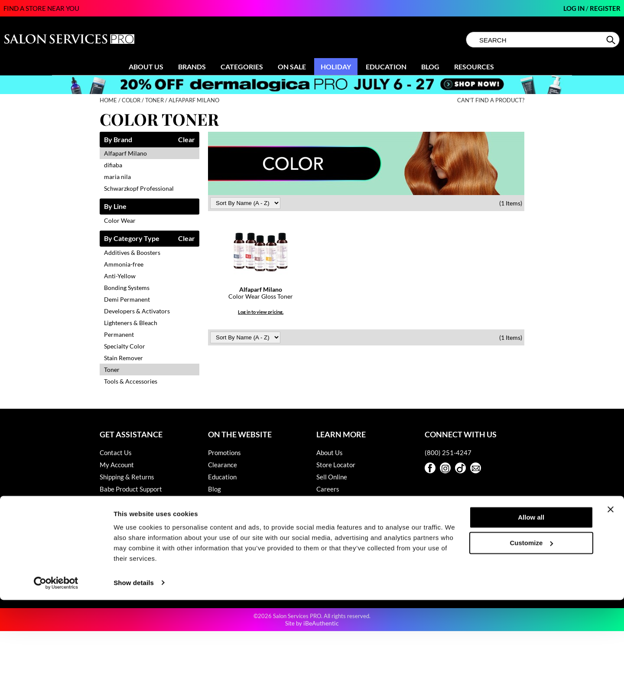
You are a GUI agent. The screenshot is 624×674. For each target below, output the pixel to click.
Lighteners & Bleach (130, 322)
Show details (134, 657)
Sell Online (331, 477)
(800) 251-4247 (448, 452)
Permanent (119, 334)
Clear (186, 139)
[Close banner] (611, 584)
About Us (146, 66)
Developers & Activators (137, 311)
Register (605, 8)
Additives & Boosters (132, 252)
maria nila (117, 176)
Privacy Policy (120, 537)
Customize (531, 617)
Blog (430, 66)
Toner (112, 369)
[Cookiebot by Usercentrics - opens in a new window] (56, 657)
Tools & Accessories (130, 381)
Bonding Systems (127, 287)
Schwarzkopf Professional (139, 188)
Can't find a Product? (490, 100)
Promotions (224, 452)
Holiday (336, 66)
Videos (218, 501)
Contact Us (116, 452)
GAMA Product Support (133, 513)
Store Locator (335, 465)
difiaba (113, 165)
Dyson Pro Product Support (138, 501)
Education (386, 66)
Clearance (222, 465)
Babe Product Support (131, 489)
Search (611, 40)
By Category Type (131, 238)
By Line (115, 206)
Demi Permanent (127, 299)
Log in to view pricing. (260, 312)
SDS (105, 562)
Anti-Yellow (120, 276)
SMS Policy (115, 550)
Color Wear (120, 220)
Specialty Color (124, 346)
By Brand (118, 139)
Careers (327, 489)
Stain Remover (123, 357)
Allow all (531, 592)
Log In (574, 8)
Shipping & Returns (127, 477)
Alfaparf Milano (125, 153)
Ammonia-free (123, 264)
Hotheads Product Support (137, 525)
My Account (117, 465)
